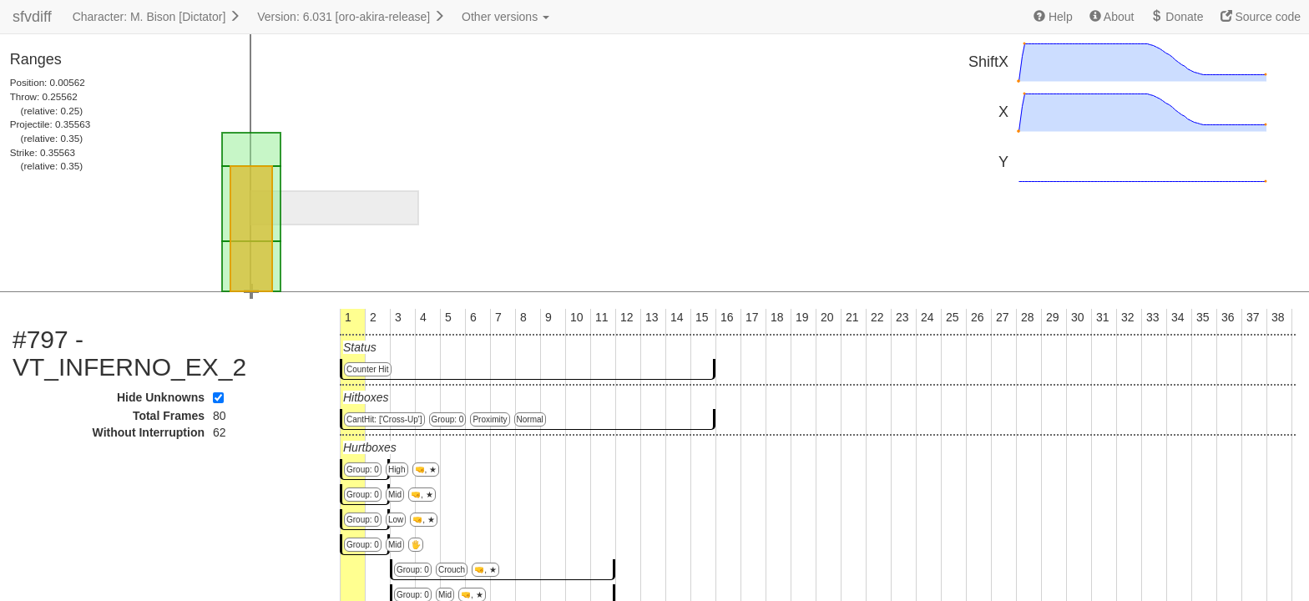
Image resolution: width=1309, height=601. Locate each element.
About (1112, 16)
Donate (1176, 16)
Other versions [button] (505, 16)
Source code (1261, 16)
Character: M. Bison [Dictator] (157, 16)
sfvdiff (32, 16)
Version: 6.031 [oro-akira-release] (351, 16)
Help (1053, 16)
